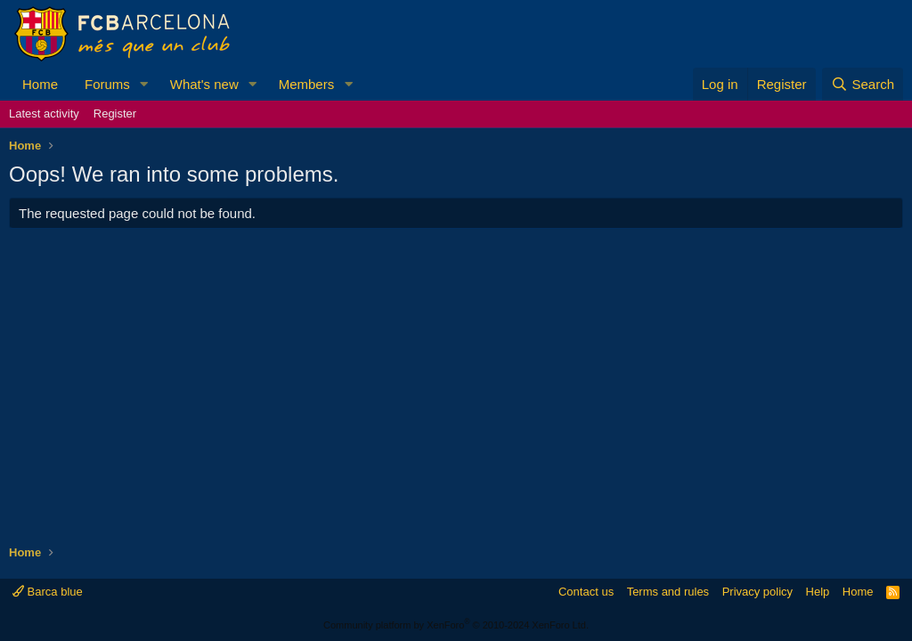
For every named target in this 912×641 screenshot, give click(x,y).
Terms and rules (668, 591)
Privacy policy (757, 591)
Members (307, 84)
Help (818, 591)
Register (115, 113)
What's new (204, 84)
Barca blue (47, 591)
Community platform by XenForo (456, 625)
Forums (107, 84)
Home (40, 84)
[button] (144, 84)
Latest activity (44, 113)
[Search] (862, 84)
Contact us (586, 591)
